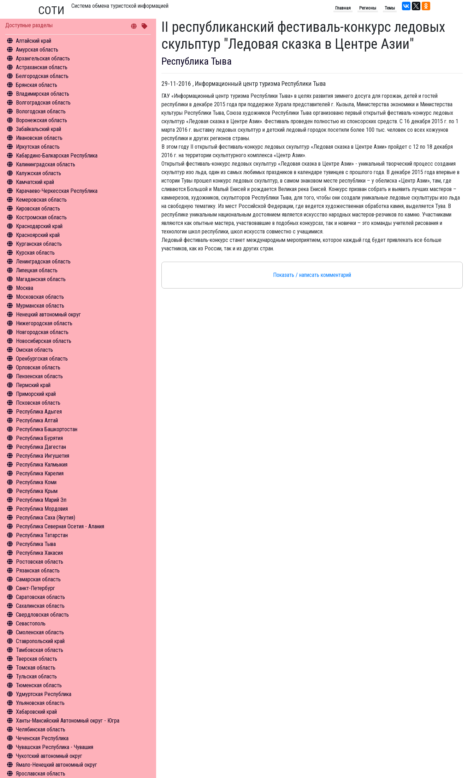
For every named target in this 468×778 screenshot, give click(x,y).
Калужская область (38, 173)
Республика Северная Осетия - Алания (60, 526)
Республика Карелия (40, 473)
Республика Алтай (37, 420)
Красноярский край (38, 235)
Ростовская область (39, 561)
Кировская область (38, 208)
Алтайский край (33, 40)
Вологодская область (41, 111)
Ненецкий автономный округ (48, 314)
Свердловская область (42, 614)
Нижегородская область (44, 323)
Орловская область (38, 367)
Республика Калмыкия (41, 464)
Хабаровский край (36, 711)
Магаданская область (41, 279)
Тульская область (36, 676)
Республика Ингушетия (42, 455)
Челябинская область (40, 729)
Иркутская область (38, 146)
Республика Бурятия (39, 438)
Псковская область (38, 402)
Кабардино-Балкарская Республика (56, 155)
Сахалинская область (40, 605)
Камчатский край (35, 182)
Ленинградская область (43, 261)
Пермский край (33, 385)
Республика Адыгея (39, 411)
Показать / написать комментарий (312, 275)
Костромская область (41, 217)
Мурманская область (40, 305)
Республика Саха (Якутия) (45, 517)
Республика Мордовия (42, 508)
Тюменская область (39, 685)
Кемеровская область (41, 199)
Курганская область (39, 243)
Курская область (35, 252)
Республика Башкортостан (46, 429)
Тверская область (36, 658)
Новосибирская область (43, 341)
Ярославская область (40, 773)
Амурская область (37, 49)
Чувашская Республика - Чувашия (54, 747)
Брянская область (36, 85)
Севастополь (31, 623)
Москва (24, 288)
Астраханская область (41, 67)
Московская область (40, 296)
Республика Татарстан (42, 535)
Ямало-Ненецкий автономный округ (56, 764)
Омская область (34, 349)
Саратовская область (40, 597)
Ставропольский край (40, 641)
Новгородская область (42, 332)
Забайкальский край (38, 129)
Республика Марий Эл (41, 500)
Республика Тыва (36, 544)
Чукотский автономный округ (49, 756)
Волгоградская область (43, 102)
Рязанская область (38, 570)
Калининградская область (45, 164)
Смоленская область (40, 632)
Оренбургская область (42, 358)
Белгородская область (42, 76)
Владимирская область (42, 93)
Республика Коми (36, 482)
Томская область (35, 667)
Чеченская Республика (42, 738)
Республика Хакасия (39, 553)
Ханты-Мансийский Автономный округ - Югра (67, 720)
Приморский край (36, 394)
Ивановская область (39, 138)
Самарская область (38, 579)
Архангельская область (43, 58)
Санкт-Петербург (35, 588)
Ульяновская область (40, 703)
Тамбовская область (39, 650)
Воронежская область (41, 120)
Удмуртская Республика (43, 694)
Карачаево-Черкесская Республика (56, 191)
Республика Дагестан (41, 447)
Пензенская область (39, 376)
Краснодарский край (39, 226)
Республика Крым (37, 491)
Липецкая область (37, 270)
